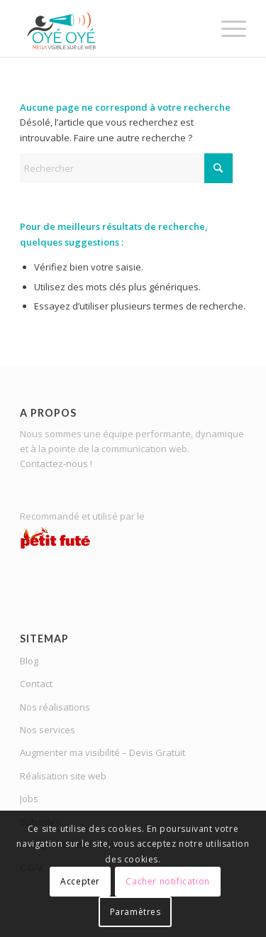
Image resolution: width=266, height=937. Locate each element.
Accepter (80, 881)
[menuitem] (226, 28)
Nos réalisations (55, 707)
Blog (29, 660)
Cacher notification (167, 881)
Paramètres (135, 912)
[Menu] (226, 28)
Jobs (29, 798)
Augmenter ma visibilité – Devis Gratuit (102, 752)
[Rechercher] (126, 168)
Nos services (47, 729)
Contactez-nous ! (56, 463)
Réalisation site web (63, 775)
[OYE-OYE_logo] (110, 28)
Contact (36, 683)
